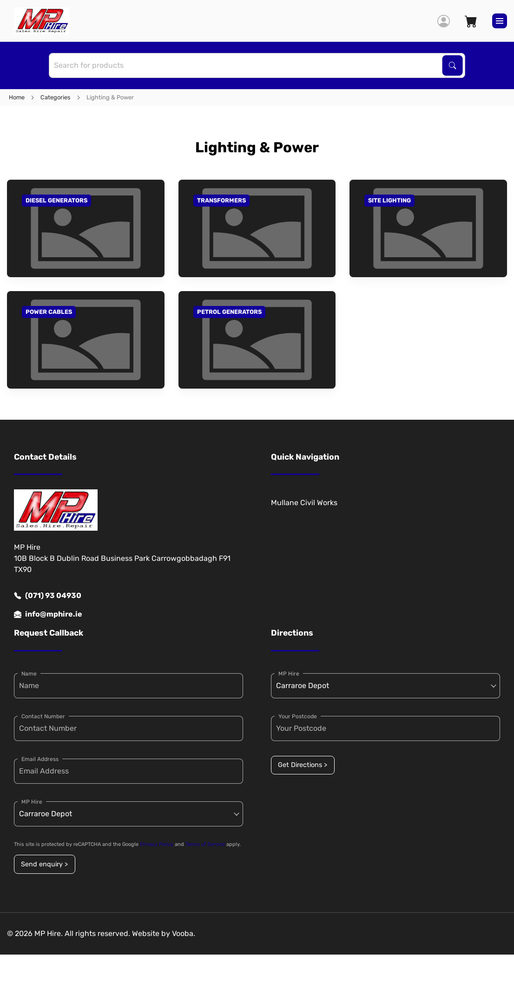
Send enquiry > (44, 864)
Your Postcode (297, 716)
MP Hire (31, 802)
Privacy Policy (156, 844)
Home (17, 97)
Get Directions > (302, 765)
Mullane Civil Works (304, 502)
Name (29, 673)
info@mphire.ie (48, 614)
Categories (55, 97)
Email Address (40, 759)
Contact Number (43, 716)
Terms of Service (205, 844)
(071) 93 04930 (47, 595)
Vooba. (183, 933)
